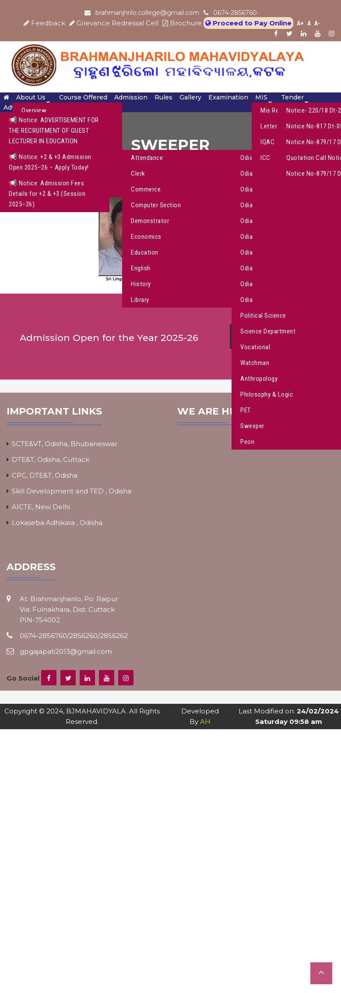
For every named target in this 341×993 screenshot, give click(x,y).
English (141, 268)
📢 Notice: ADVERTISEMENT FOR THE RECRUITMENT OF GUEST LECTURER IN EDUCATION (54, 130)
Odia (246, 189)
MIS (261, 97)
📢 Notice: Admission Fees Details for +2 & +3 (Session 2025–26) (47, 193)
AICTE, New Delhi (41, 507)
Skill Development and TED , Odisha (71, 491)
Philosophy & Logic (266, 394)
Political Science (263, 315)
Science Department (267, 331)
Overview (33, 110)
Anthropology (259, 379)
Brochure (182, 23)
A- (317, 23)
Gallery (190, 97)
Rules (163, 97)
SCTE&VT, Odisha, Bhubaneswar (64, 444)
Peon (247, 442)
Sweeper (252, 426)
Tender (292, 97)
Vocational (255, 347)
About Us (31, 97)
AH (205, 721)
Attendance (147, 158)
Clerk (138, 173)
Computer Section (156, 205)
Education (144, 252)
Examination (228, 97)
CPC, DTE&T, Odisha (44, 475)
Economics (146, 237)
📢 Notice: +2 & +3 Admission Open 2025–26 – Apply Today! (50, 162)
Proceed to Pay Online (248, 23)
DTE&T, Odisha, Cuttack (50, 459)
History (141, 284)
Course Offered (83, 97)
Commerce (146, 189)
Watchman (254, 363)
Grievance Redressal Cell (114, 23)
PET (245, 410)
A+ (300, 23)
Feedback (45, 23)
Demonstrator (150, 221)
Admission (131, 97)
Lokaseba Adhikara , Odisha (57, 522)
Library (140, 300)
